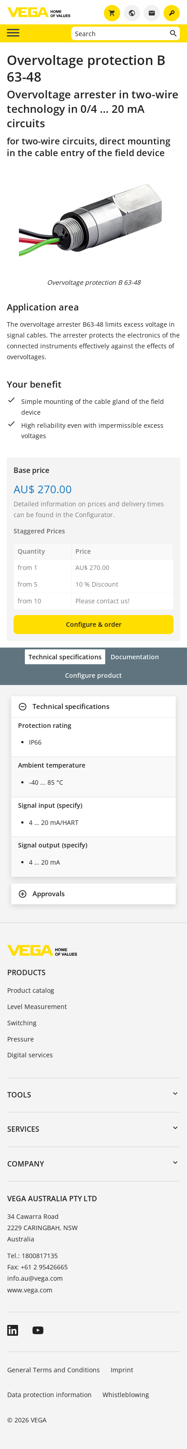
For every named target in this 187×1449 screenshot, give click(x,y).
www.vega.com (29, 1290)
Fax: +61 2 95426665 (37, 1267)
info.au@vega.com (35, 1278)
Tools (19, 1095)
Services (23, 1129)
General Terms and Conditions (53, 1370)
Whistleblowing (126, 1394)
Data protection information (49, 1394)
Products (26, 972)
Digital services (30, 1055)
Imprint (122, 1370)
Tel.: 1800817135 (32, 1255)
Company (25, 1164)
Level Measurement (37, 1006)
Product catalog (30, 990)
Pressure (20, 1039)
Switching (22, 1022)
